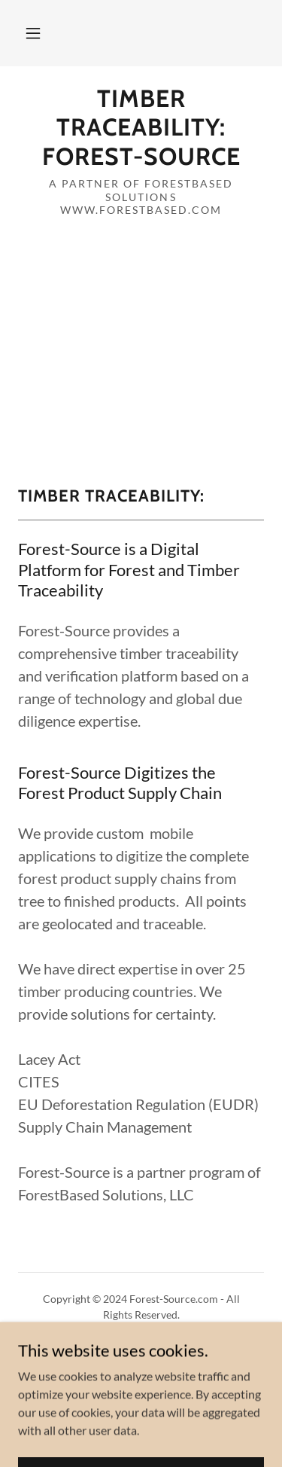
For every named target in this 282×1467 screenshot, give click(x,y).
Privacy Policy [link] (141, 1349)
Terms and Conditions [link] (141, 1368)
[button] (33, 33)
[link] (141, 127)
